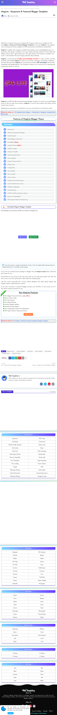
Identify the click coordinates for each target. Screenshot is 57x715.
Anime (42, 601)
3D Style (15, 564)
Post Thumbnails (15, 460)
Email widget (42, 470)
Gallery (15, 558)
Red (15, 668)
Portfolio (15, 555)
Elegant (42, 555)
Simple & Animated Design (16, 180)
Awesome (42, 571)
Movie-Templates (39, 351)
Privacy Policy (26, 711)
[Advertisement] (28, 225)
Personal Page (42, 614)
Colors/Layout (12, 136)
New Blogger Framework (15, 139)
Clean (41, 564)
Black (15, 671)
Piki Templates (34, 713)
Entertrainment (42, 635)
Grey (15, 680)
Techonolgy (15, 611)
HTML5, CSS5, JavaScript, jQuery (17, 193)
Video (15, 604)
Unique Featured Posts (14, 161)
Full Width (42, 577)
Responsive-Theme (9, 8)
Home (2, 8)
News (15, 598)
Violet (15, 677)
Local (41, 638)
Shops (15, 641)
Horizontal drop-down (42, 473)
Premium (15, 574)
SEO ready (42, 438)
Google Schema (14, 145)
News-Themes (48, 351)
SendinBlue (13, 142)
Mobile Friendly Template (15, 445)
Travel (42, 632)
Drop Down (15, 451)
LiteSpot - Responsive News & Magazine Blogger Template (31, 320)
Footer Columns (42, 463)
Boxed (15, 580)
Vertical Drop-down (15, 473)
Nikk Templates (43, 713)
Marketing (15, 629)
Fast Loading (11, 158)
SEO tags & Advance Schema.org (18, 199)
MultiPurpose (42, 568)
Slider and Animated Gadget (16, 132)
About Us (11, 711)
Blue (42, 668)
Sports (15, 632)
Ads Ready (15, 441)
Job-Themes (30, 351)
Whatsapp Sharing (15, 470)
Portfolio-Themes (6, 353)
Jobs (15, 638)
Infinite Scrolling (42, 580)
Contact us (19, 711)
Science (15, 608)
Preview (23, 236)
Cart (42, 641)
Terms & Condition (36, 711)
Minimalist (15, 583)
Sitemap (45, 711)
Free (42, 574)
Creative (15, 568)
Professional (42, 441)
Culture (15, 614)
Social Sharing (12, 190)
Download (34, 236)
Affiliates (42, 629)
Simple (42, 558)
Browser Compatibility (14, 196)
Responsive (11, 129)
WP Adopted (41, 552)
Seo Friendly (11, 171)
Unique (42, 448)
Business (15, 617)
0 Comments (53, 391)
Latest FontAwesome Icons (15, 183)
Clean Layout (12, 177)
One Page (15, 561)
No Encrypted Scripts (14, 155)
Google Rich (11, 167)
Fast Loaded (11, 174)
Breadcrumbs (42, 454)
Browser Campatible (15, 457)
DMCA (51, 711)
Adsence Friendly (13, 151)
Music (41, 604)
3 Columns (15, 656)
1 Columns (15, 653)
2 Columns (42, 653)
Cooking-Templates (21, 351)
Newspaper (42, 583)
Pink (42, 677)
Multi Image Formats (15, 454)
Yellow (42, 671)
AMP (42, 467)
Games (15, 595)
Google (15, 467)
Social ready (15, 448)
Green (41, 674)
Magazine (15, 552)
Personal (15, 571)
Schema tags (42, 445)
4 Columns (42, 656)
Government (15, 635)
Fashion (15, 601)
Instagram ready (42, 476)
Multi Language (42, 451)
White (41, 680)
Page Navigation (42, 460)
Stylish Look (11, 164)
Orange (15, 674)
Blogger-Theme (10, 351)
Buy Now (29, 314)
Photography (42, 611)
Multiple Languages (13, 187)
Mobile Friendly (12, 148)
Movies (42, 595)
